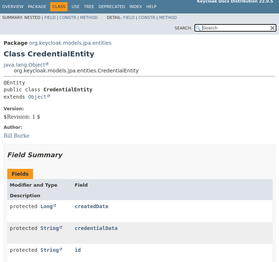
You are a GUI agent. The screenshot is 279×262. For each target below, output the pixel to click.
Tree (89, 6)
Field (50, 17)
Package (37, 6)
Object (37, 97)
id (78, 250)
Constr (68, 17)
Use (76, 6)
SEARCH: (183, 28)
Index (135, 6)
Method (89, 17)
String (49, 228)
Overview (13, 6)
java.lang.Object (24, 65)
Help (151, 6)
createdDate (92, 206)
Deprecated (111, 6)
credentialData (96, 228)
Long (46, 206)
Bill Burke (16, 136)
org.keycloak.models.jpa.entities (70, 43)
